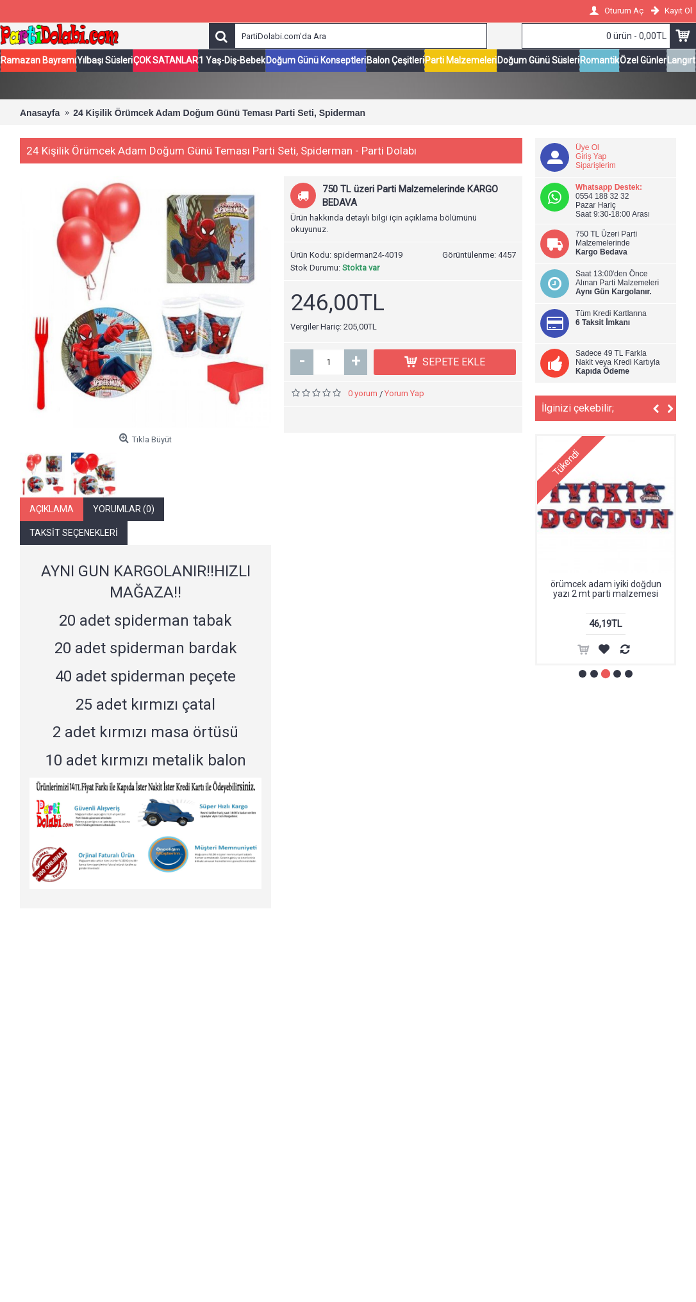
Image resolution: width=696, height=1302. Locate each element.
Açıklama (51, 510)
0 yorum (362, 394)
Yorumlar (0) (123, 510)
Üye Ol (587, 148)
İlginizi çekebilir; (578, 409)
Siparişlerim (596, 166)
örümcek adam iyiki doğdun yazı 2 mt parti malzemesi (606, 589)
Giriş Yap (591, 157)
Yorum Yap (404, 394)
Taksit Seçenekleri (73, 533)
